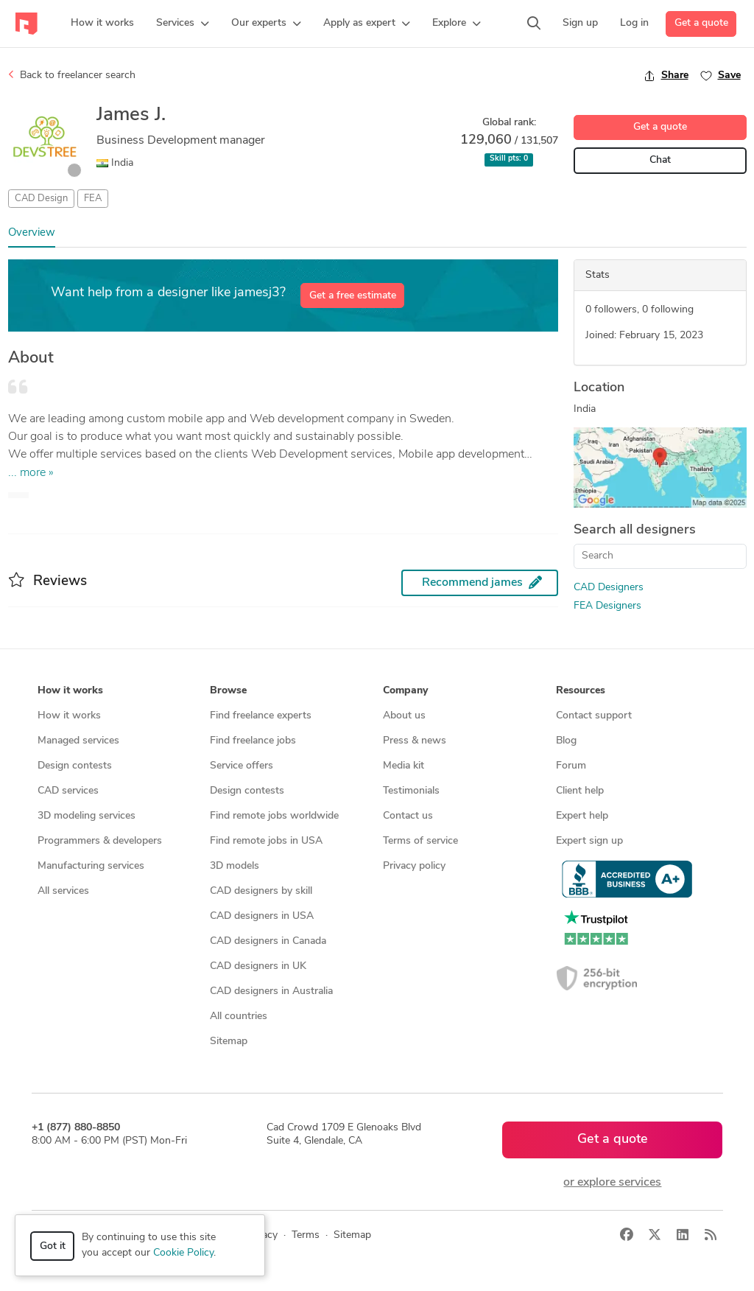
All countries (238, 1016)
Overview (31, 233)
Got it (53, 1246)
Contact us (408, 816)
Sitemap (228, 1041)
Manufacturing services (91, 866)
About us (404, 715)
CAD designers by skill (261, 891)
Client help (580, 791)
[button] (182, 23)
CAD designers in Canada (268, 941)
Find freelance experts (260, 715)
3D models (234, 866)
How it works (69, 715)
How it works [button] (70, 690)
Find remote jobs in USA (266, 841)
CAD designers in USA (262, 916)
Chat (660, 160)
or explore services (612, 1183)
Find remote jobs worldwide (274, 816)
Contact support (594, 715)
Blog (566, 740)
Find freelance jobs (253, 740)
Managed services (78, 740)
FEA (93, 198)
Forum (571, 766)
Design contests (75, 766)
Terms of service (420, 841)
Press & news (414, 740)
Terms (306, 1235)
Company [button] (405, 690)
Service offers (241, 766)
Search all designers (635, 530)
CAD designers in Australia (271, 991)
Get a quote (701, 23)
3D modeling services (86, 816)
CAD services (68, 791)
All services (63, 891)
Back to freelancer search (71, 75)
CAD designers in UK (258, 966)
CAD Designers (609, 587)
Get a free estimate (352, 295)
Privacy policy (414, 866)
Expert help (582, 816)
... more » (31, 473)
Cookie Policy (183, 1253)
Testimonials (411, 791)
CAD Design (41, 198)
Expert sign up (589, 841)
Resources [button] (580, 690)
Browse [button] (228, 690)
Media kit (403, 766)
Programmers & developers (100, 841)
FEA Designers (607, 606)
